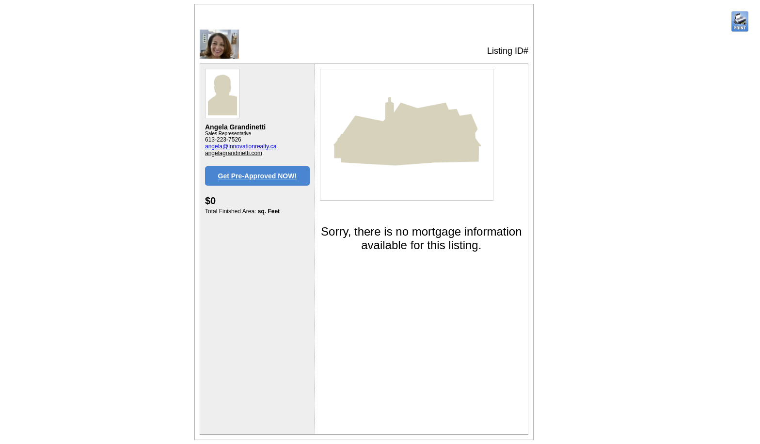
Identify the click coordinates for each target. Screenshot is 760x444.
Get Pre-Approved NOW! (257, 176)
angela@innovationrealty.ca (240, 146)
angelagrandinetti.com (233, 153)
